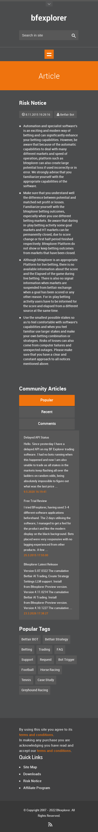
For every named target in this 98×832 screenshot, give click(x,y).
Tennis (26, 680)
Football (27, 670)
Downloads (32, 774)
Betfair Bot (65, 114)
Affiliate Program (36, 788)
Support (27, 659)
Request (46, 659)
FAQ (60, 649)
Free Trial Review (35, 501)
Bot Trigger (66, 659)
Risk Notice (32, 781)
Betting (26, 649)
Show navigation (49, 54)
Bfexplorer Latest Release (41, 564)
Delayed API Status (36, 437)
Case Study (46, 680)
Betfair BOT (29, 639)
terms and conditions (36, 735)
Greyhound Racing (34, 690)
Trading (44, 649)
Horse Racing (50, 670)
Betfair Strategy (56, 639)
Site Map (30, 767)
